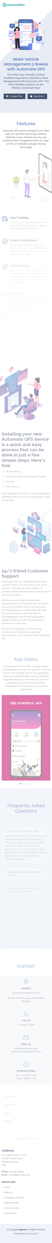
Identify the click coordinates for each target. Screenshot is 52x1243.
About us (8, 1192)
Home (7, 1187)
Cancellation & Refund (14, 1198)
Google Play (14, 97)
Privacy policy (10, 1213)
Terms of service (12, 1208)
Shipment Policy (11, 1203)
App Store (37, 97)
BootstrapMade (31, 1233)
